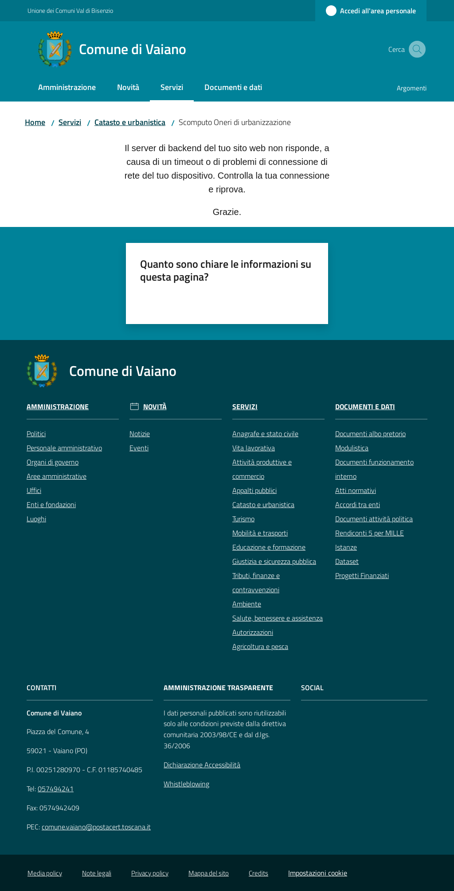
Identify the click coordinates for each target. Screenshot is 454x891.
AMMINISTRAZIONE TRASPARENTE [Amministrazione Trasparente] (218, 688)
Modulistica (351, 447)
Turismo (243, 518)
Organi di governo (52, 462)
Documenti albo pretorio (370, 433)
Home (35, 122)
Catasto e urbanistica (129, 122)
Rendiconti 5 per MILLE (369, 533)
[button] (416, 49)
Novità (155, 407)
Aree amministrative (56, 476)
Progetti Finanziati (362, 575)
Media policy (44, 873)
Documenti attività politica (374, 518)
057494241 (56, 788)
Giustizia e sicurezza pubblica (274, 561)
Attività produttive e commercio (262, 469)
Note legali (96, 873)
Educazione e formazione (268, 547)
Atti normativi (355, 490)
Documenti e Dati (365, 407)
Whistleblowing (186, 783)
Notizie (139, 433)
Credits (258, 873)
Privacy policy (149, 873)
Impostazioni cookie (317, 873)
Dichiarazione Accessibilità (202, 764)
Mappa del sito (208, 873)
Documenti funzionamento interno (374, 469)
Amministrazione (58, 407)
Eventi (139, 447)
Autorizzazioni (252, 632)
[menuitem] (66, 88)
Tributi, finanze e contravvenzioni (256, 582)
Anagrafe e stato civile (265, 433)
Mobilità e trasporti (260, 533)
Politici (36, 433)
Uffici (34, 490)
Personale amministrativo (64, 447)
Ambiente (246, 603)
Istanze (346, 547)
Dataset (347, 561)
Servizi (70, 122)
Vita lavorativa (253, 447)
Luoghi (36, 518)
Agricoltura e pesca (260, 646)
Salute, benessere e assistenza (277, 618)
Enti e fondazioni (51, 504)
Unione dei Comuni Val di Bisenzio (70, 10)
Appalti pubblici (254, 490)
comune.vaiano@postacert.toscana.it (96, 826)
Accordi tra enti (357, 504)
